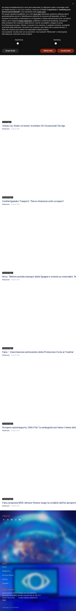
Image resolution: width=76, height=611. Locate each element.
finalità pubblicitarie (25, 577)
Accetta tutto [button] (66, 606)
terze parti (37, 570)
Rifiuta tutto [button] (48, 606)
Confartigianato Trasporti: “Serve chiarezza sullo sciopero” (33, 201)
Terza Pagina (7, 122)
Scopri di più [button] (10, 606)
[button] (73, 559)
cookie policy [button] (41, 568)
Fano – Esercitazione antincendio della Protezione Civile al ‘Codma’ (37, 352)
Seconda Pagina (7, 197)
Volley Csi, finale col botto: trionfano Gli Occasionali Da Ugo (33, 125)
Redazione (6, 129)
